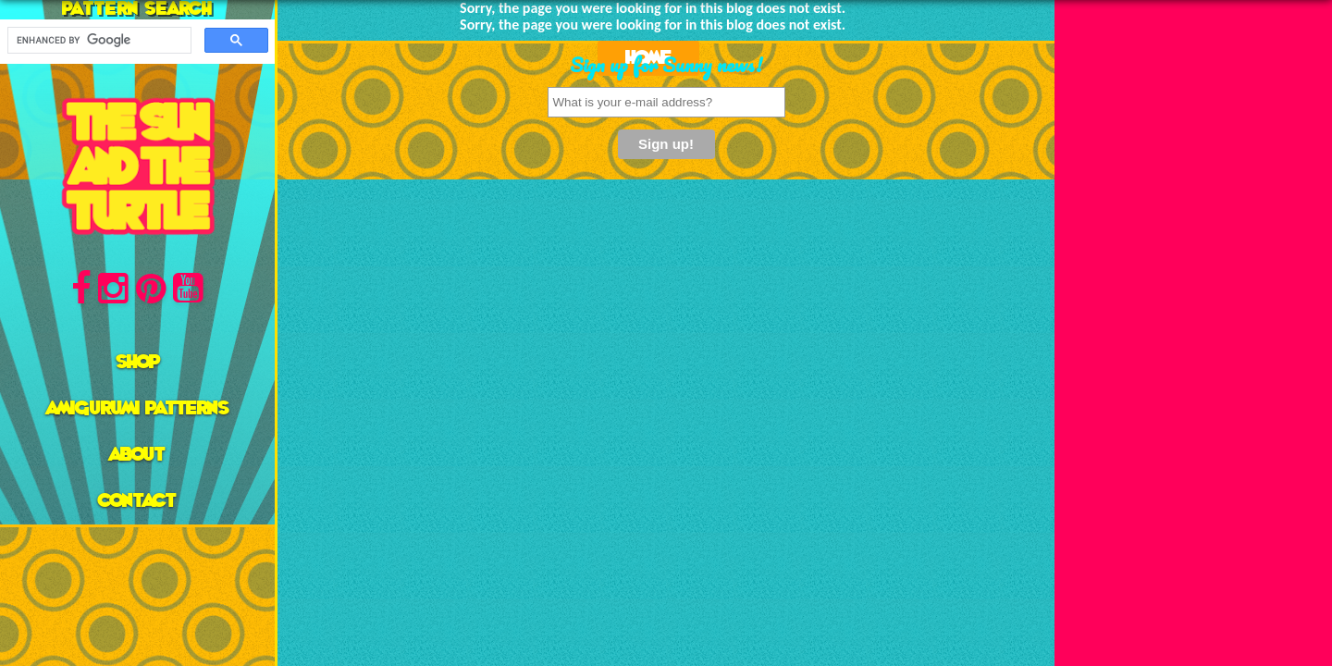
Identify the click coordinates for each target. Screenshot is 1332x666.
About (137, 455)
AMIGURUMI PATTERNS (137, 409)
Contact (137, 501)
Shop (138, 362)
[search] (98, 40)
